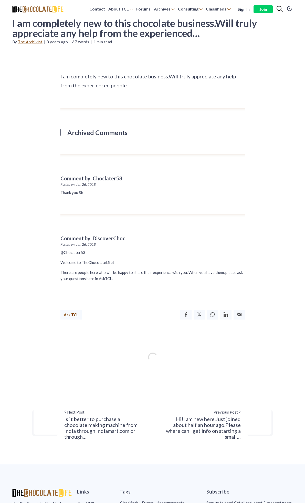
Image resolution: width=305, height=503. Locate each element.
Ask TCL (71, 314)
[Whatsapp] (212, 315)
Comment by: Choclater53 (91, 178)
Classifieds (216, 8)
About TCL (118, 8)
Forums (143, 8)
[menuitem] (97, 9)
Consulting (188, 8)
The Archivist (30, 41)
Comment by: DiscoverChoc (92, 238)
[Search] (280, 9)
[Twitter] (199, 315)
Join (263, 9)
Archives (162, 8)
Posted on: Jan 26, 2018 (78, 184)
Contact (97, 8)
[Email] (239, 315)
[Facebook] (186, 315)
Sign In (244, 9)
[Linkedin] (226, 315)
